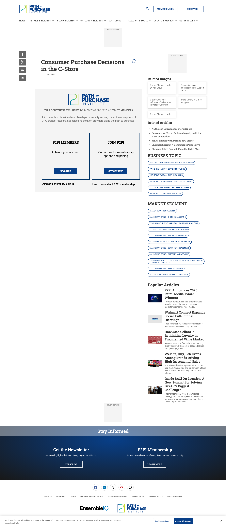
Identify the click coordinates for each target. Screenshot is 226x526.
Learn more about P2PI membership (113, 184)
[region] (113, 521)
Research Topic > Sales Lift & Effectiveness (169, 188)
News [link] (22, 21)
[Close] (221, 521)
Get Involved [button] (187, 21)
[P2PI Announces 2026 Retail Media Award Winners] (155, 298)
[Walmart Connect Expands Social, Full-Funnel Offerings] (155, 319)
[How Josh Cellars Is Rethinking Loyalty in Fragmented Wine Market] (155, 340)
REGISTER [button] (65, 171)
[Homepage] (34, 9)
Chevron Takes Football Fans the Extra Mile (176, 148)
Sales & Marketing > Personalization (166, 269)
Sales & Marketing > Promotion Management (169, 242)
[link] (22, 54)
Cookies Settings (174, 496)
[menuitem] (24, 21)
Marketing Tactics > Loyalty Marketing (167, 169)
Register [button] (192, 8)
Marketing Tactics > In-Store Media (165, 194)
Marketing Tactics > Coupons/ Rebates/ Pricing (170, 181)
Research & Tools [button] (137, 21)
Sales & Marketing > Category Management (169, 254)
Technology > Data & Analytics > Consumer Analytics (173, 223)
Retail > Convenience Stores (162, 211)
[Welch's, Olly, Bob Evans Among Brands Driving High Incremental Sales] (155, 363)
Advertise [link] (60, 496)
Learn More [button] (154, 464)
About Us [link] (48, 496)
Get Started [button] (115, 171)
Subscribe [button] (71, 464)
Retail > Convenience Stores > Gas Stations (169, 229)
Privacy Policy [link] (138, 496)
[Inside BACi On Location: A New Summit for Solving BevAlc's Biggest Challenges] (155, 390)
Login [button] (58, 184)
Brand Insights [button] (65, 21)
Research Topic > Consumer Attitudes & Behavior (171, 163)
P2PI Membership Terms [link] (117, 496)
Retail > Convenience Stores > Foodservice (168, 275)
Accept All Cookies (183, 521)
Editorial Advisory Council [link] (91, 496)
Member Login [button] (165, 8)
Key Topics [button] (115, 21)
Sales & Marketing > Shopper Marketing (167, 217)
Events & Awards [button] (164, 21)
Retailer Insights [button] (40, 21)
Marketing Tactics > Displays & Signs (166, 175)
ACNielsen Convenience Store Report (172, 128)
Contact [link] (72, 496)
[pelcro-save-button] (133, 61)
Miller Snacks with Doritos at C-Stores (173, 140)
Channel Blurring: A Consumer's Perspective (176, 144)
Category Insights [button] (91, 21)
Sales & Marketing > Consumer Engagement (169, 248)
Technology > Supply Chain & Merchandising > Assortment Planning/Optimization (176, 261)
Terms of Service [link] (155, 496)
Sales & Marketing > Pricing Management (168, 236)
